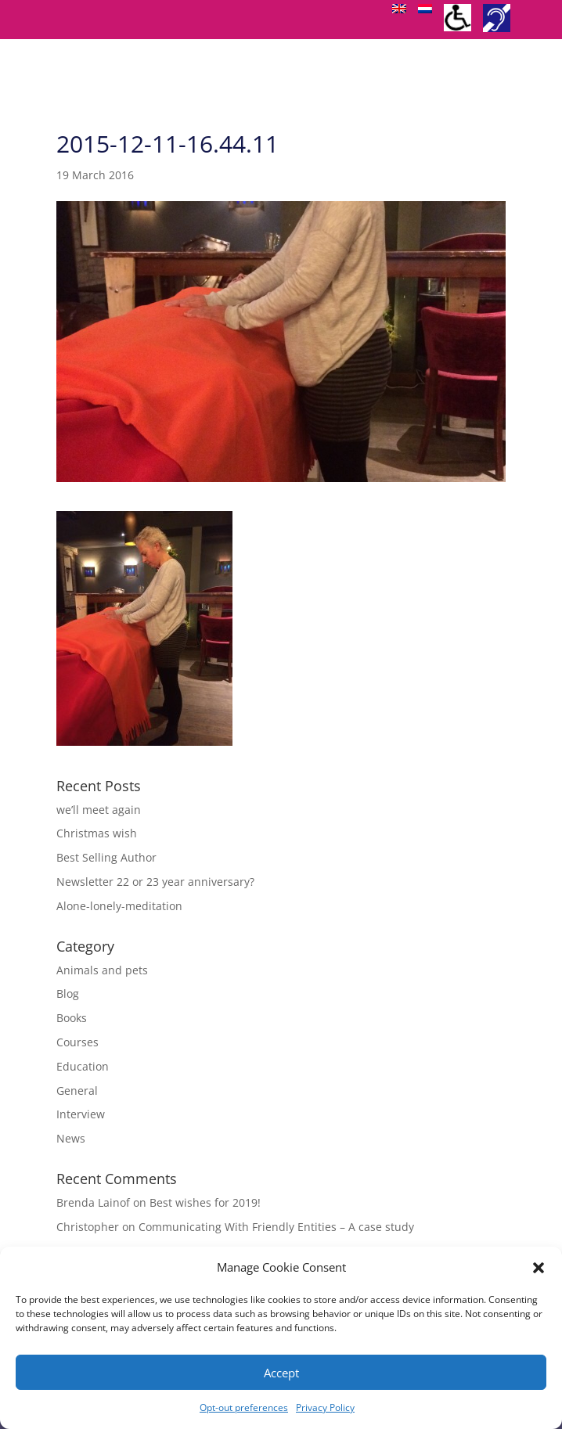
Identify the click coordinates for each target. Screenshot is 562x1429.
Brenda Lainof (93, 1202)
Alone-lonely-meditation (119, 905)
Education (82, 1066)
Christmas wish (96, 833)
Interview (80, 1114)
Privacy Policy (325, 1407)
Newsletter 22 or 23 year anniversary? (155, 881)
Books (71, 1017)
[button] (538, 1268)
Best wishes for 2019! (205, 1202)
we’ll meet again (98, 809)
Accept (281, 1372)
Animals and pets (102, 970)
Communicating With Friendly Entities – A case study (276, 1226)
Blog (67, 993)
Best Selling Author (106, 857)
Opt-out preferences (244, 1407)
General (77, 1090)
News (70, 1138)
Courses (77, 1042)
